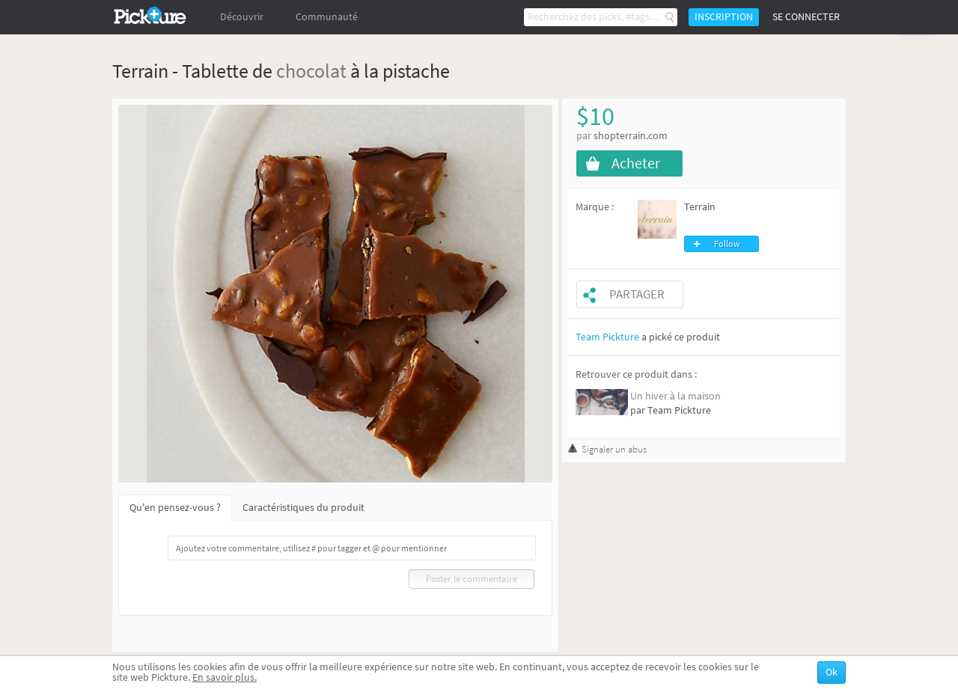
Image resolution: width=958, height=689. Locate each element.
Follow (727, 244)
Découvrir (241, 17)
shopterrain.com (631, 136)
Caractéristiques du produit (303, 507)
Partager (637, 294)
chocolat (311, 71)
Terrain (700, 207)
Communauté (327, 17)
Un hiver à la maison (675, 396)
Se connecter (806, 17)
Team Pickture (607, 337)
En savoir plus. (224, 677)
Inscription (724, 17)
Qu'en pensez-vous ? (175, 507)
